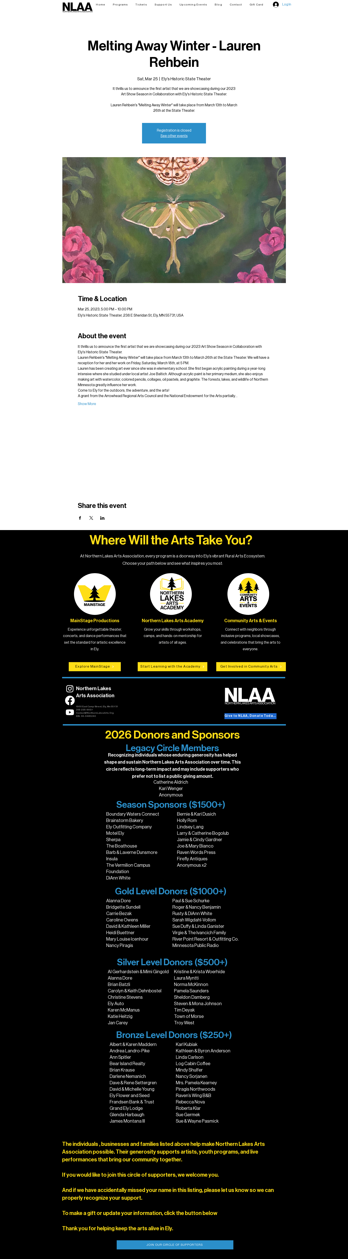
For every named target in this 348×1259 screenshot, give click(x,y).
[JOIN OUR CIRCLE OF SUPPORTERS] (175, 1244)
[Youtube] (70, 712)
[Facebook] (70, 700)
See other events (174, 136)
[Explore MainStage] (95, 666)
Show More (87, 404)
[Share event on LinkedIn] (102, 518)
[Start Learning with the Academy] (172, 666)
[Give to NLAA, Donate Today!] (250, 716)
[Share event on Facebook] (80, 518)
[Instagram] (70, 688)
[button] (141, 5)
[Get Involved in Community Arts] (251, 666)
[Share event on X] (91, 518)
